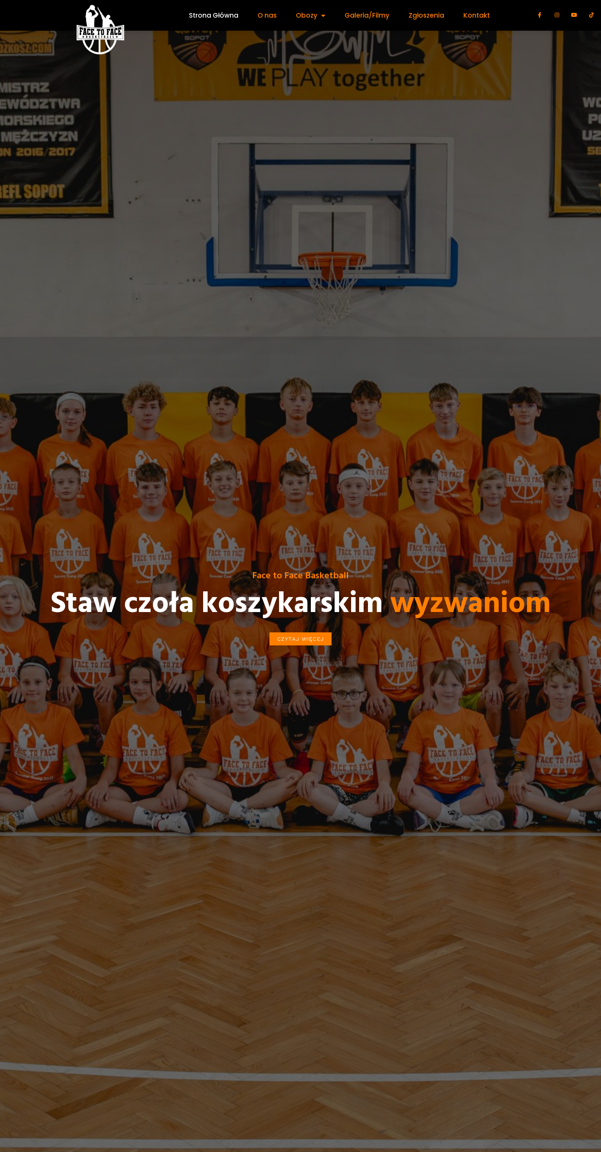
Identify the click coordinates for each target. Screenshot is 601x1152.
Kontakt (476, 15)
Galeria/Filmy (367, 15)
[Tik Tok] (591, 18)
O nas (267, 15)
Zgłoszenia (426, 15)
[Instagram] (557, 18)
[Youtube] (574, 18)
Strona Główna (213, 15)
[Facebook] (539, 18)
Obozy (310, 15)
